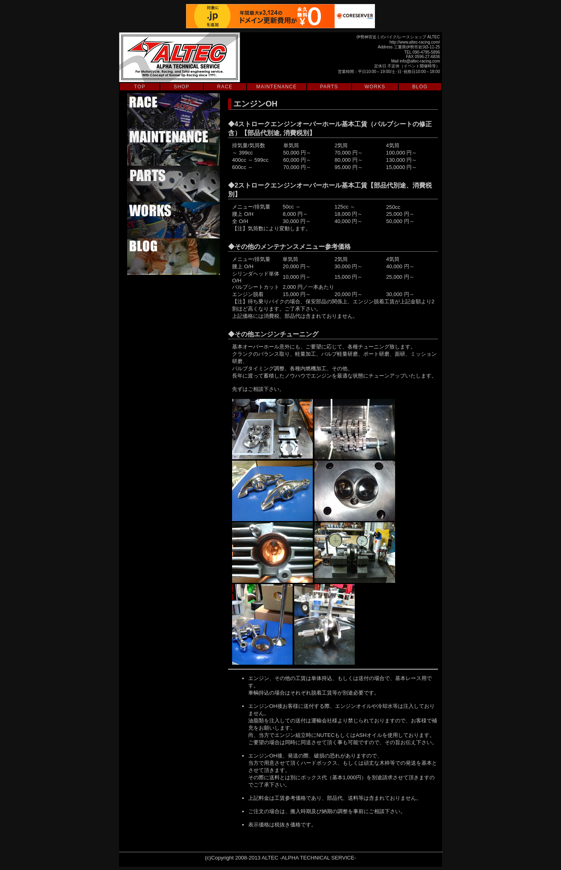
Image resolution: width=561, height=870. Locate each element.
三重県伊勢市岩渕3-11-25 (417, 47)
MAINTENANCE (276, 87)
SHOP (182, 87)
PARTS (329, 87)
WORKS (374, 87)
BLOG (419, 87)
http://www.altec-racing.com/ (414, 42)
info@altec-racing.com (420, 61)
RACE (224, 87)
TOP (139, 87)
